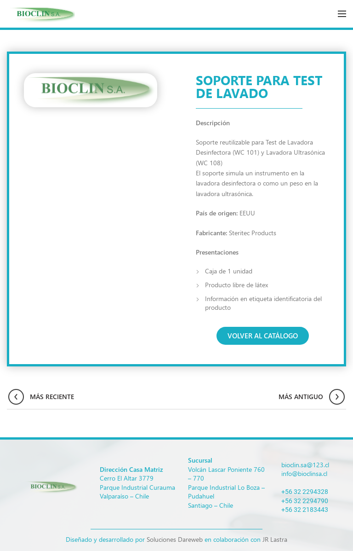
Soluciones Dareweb (175, 539)
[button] (262, 336)
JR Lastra (274, 539)
